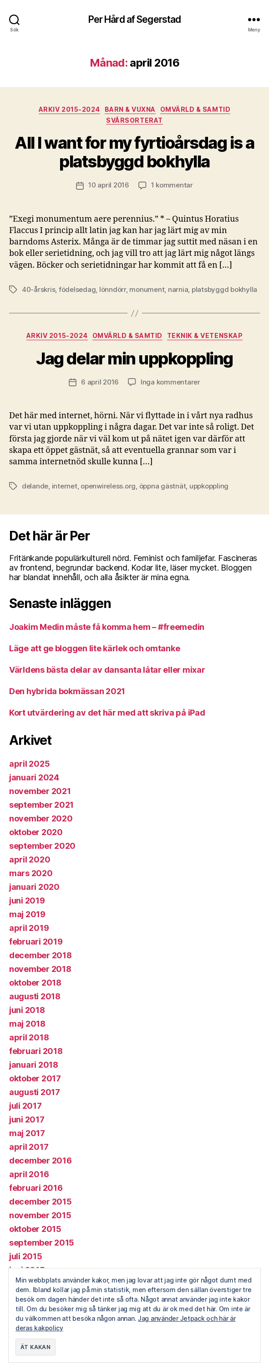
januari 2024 (34, 777)
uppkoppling (208, 486)
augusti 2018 (35, 996)
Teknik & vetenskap (205, 335)
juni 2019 (27, 900)
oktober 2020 (36, 832)
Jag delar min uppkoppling (134, 358)
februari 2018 (36, 1051)
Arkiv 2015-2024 (69, 109)
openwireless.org (108, 486)
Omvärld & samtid (195, 109)
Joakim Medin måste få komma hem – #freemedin (106, 627)
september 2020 (42, 846)
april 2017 (28, 1147)
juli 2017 (25, 1106)
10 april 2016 (108, 185)
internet (64, 486)
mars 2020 (31, 873)
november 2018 (40, 969)
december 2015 (40, 1201)
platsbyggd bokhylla (224, 289)
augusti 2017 (34, 1092)
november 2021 (40, 791)
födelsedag (77, 289)
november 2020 (41, 818)
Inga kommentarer (170, 382)
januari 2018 (33, 1065)
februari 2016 (36, 1188)
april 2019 (29, 928)
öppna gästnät (162, 486)
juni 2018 (27, 1010)
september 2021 (41, 805)
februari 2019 (36, 941)
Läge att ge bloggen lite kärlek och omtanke (94, 648)
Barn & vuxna (130, 109)
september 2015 (41, 1242)
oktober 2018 (35, 982)
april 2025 (29, 764)
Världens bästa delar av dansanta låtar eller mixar (107, 670)
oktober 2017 (35, 1078)
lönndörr (112, 289)
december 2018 (40, 955)
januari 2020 (34, 887)
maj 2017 (27, 1133)
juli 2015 (25, 1256)
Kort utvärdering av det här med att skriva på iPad (107, 712)
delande (35, 486)
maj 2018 (27, 1023)
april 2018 (29, 1037)
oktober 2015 (35, 1229)
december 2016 (40, 1160)
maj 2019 (27, 914)
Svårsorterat (134, 120)
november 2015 (40, 1215)
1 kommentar (172, 185)
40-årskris (38, 289)
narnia (178, 289)
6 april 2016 (100, 382)
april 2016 (29, 1174)
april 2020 (29, 859)
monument (146, 289)
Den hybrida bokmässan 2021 (67, 691)
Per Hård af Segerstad (134, 19)
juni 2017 (27, 1119)
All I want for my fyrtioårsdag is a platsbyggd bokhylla (134, 152)
